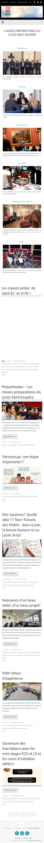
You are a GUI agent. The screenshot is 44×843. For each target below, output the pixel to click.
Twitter (25, 838)
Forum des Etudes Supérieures (23, 367)
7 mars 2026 (15, 494)
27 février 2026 (21, 579)
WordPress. (38, 840)
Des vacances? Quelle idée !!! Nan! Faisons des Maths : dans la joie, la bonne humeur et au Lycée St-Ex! (21, 525)
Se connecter (4, 2)
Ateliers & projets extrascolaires (12, 655)
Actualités (7, 364)
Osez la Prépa (15, 370)
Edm (9, 361)
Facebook (17, 838)
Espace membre (22, 2)
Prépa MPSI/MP (29, 445)
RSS (31, 838)
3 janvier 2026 (16, 649)
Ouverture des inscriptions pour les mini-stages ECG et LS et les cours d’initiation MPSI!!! (21, 753)
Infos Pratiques (28, 496)
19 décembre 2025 (17, 796)
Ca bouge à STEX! (7, 367)
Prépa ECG (24, 370)
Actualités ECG (15, 364)
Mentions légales (33, 828)
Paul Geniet (8, 579)
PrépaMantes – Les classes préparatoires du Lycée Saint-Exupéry (21, 392)
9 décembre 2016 (20, 361)
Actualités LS (25, 364)
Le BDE (36, 367)
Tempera (30, 840)
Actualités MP (34, 364)
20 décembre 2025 (17, 722)
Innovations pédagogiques (25, 585)
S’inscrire (13, 2)
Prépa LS (31, 370)
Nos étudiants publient (19, 728)
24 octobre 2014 (16, 442)
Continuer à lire (10, 436)
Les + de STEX (6, 370)
